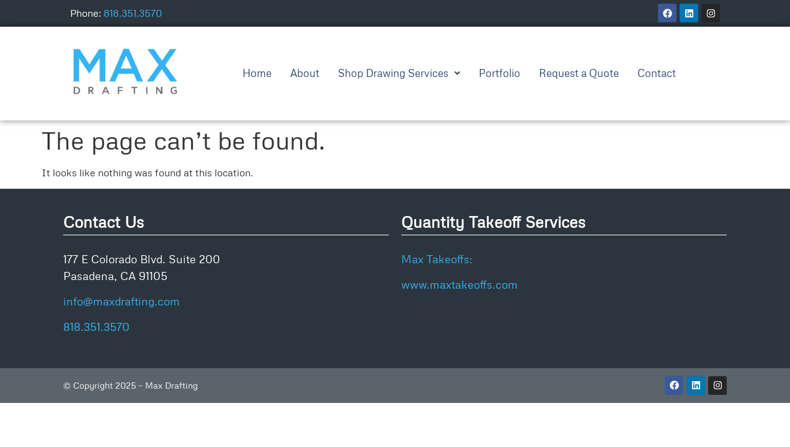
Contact (656, 72)
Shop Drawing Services (399, 72)
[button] (399, 73)
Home (257, 72)
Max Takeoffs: (437, 259)
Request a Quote (579, 72)
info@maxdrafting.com (121, 301)
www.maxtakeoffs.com (459, 284)
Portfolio (499, 72)
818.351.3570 (133, 13)
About (304, 72)
